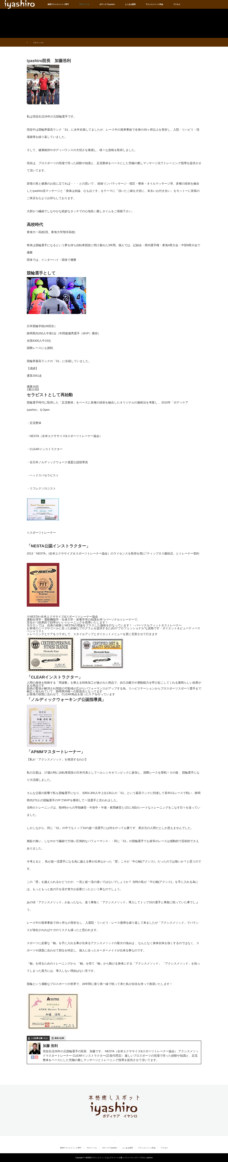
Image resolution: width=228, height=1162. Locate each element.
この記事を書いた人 (39, 1038)
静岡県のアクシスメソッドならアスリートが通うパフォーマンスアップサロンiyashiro (119, 1158)
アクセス (176, 4)
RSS (114, 1141)
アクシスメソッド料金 (154, 4)
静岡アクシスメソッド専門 (58, 4)
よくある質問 (130, 4)
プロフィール (84, 4)
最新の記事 (59, 1038)
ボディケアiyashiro (107, 4)
